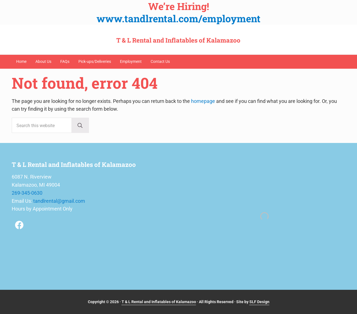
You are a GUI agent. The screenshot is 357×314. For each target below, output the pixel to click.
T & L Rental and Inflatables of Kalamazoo (178, 40)
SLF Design (259, 302)
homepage (203, 101)
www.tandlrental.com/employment (178, 18)
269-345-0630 (27, 193)
